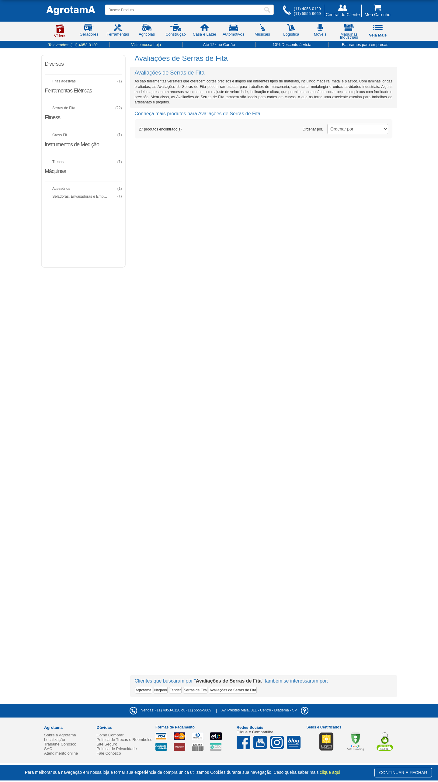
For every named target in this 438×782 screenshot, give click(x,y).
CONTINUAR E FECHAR (403, 772)
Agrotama (143, 690)
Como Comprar (110, 735)
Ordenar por (313, 129)
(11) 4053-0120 (307, 8)
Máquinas (55, 171)
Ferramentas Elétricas (68, 91)
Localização (54, 739)
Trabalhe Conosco (60, 744)
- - (264, 710)
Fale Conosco (109, 753)
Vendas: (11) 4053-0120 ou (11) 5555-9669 (170, 710)
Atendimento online (61, 753)
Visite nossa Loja (146, 44)
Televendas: (73, 45)
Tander (175, 690)
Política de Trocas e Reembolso (125, 739)
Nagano (160, 690)
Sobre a (60, 735)
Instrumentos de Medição (72, 144)
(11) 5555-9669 (307, 13)
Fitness (52, 117)
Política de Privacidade (117, 748)
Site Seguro (107, 744)
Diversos (54, 64)
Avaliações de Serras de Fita (233, 690)
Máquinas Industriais (349, 33)
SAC (48, 748)
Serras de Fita (195, 690)
